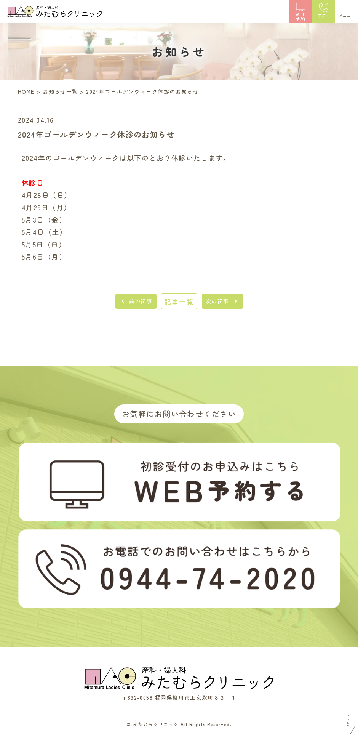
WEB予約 (300, 16)
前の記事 (141, 301)
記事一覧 (179, 301)
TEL (323, 16)
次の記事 (217, 301)
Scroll (347, 723)
